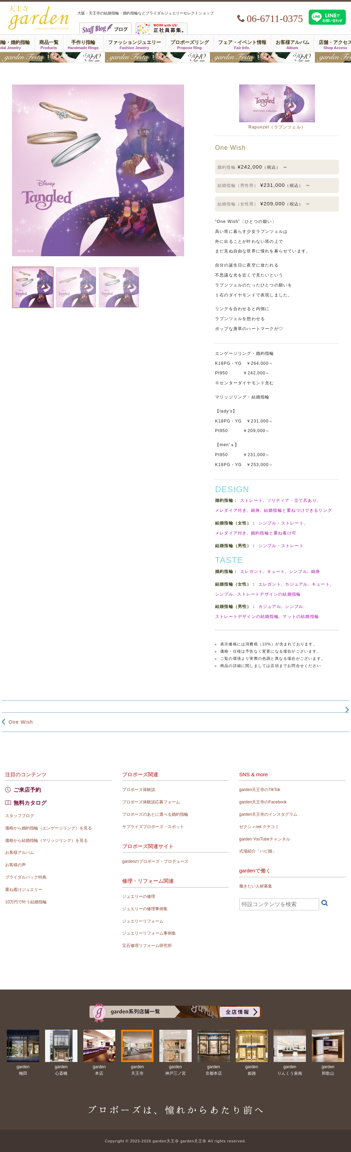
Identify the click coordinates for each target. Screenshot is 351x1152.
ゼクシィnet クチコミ (259, 826)
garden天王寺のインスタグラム (268, 814)
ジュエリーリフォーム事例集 (149, 933)
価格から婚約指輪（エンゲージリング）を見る (48, 828)
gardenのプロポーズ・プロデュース (155, 861)
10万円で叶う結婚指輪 (26, 902)
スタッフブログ (19, 815)
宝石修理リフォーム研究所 (147, 945)
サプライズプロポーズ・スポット (153, 826)
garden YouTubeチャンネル (264, 839)
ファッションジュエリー (134, 43)
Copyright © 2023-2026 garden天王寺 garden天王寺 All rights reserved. (175, 1141)
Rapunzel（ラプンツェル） (277, 127)
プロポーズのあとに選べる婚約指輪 (155, 814)
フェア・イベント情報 (242, 43)
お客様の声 (15, 864)
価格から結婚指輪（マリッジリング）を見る (46, 840)
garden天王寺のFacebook (263, 802)
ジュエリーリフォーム (142, 921)
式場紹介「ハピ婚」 (257, 851)
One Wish (21, 722)
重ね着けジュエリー (23, 889)
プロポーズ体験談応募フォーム (151, 802)
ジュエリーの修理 (138, 896)
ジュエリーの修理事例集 (145, 908)
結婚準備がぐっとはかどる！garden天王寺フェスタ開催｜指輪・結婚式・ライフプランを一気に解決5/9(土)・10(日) (175, 57)
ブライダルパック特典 (25, 877)
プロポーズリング (189, 43)
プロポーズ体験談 (138, 789)
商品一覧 (48, 43)
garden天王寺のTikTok (259, 789)
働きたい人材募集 (255, 886)
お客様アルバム (292, 43)
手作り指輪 (83, 43)
